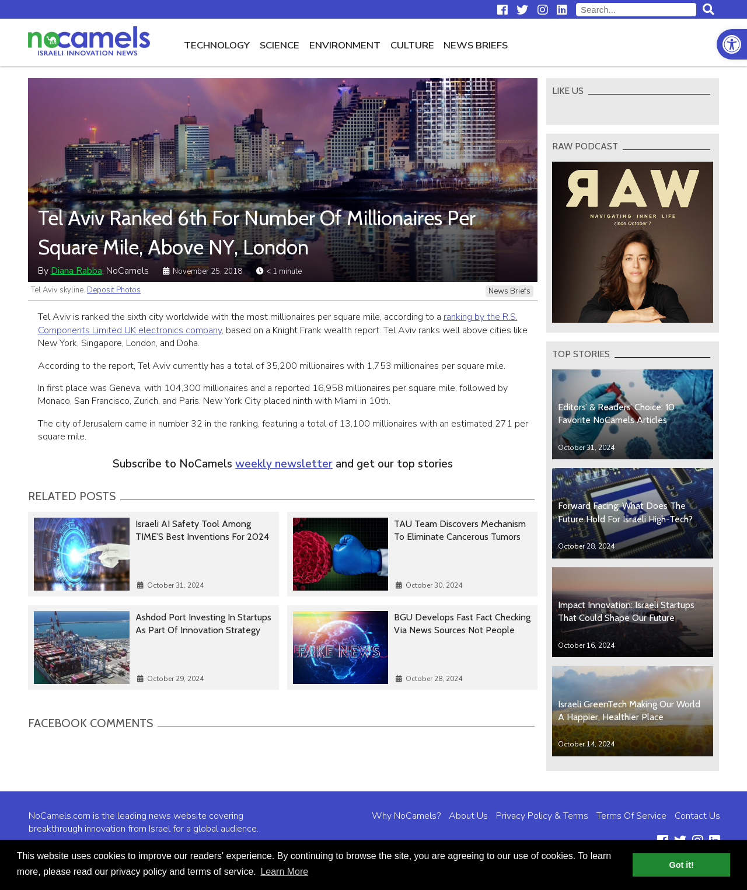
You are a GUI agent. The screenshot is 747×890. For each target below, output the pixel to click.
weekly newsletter (284, 464)
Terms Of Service (631, 815)
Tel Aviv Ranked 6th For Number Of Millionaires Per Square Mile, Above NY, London (257, 232)
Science (279, 45)
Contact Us (697, 815)
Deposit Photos (114, 290)
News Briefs (476, 45)
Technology (217, 45)
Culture (412, 45)
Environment (345, 45)
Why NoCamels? (406, 815)
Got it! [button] (681, 865)
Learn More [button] (284, 872)
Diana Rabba (76, 270)
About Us (468, 815)
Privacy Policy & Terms (542, 815)
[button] (732, 44)
